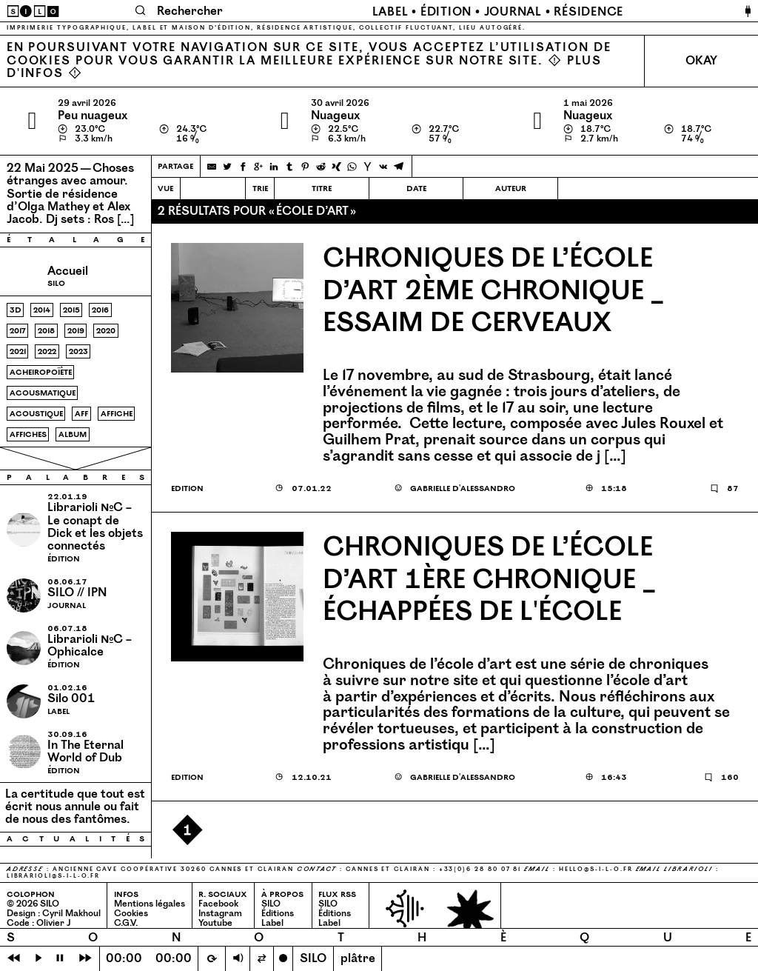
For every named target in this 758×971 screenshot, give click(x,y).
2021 (18, 351)
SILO (271, 904)
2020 (105, 330)
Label (390, 12)
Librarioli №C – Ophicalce (89, 645)
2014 (41, 310)
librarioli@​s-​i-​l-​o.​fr (54, 876)
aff (81, 413)
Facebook (218, 904)
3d (15, 310)
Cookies (131, 913)
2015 (71, 310)
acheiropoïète (41, 372)
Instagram (220, 913)
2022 (47, 351)
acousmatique (43, 393)
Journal (513, 12)
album (72, 434)
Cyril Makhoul (71, 913)
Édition (446, 12)
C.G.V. (126, 923)
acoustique (36, 413)
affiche (117, 413)
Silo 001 (71, 698)
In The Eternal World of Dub (85, 751)
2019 (75, 330)
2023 (78, 351)
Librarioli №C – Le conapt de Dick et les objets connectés (95, 526)
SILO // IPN (77, 592)
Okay (701, 61)
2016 (100, 310)
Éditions (277, 913)
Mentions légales (149, 904)
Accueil (67, 271)
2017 (18, 330)
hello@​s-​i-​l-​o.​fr (596, 869)
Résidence (588, 12)
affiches (28, 434)
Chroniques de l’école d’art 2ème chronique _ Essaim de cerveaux (493, 291)
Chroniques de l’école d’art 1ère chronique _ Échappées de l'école (489, 580)
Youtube (215, 923)
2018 (46, 330)
